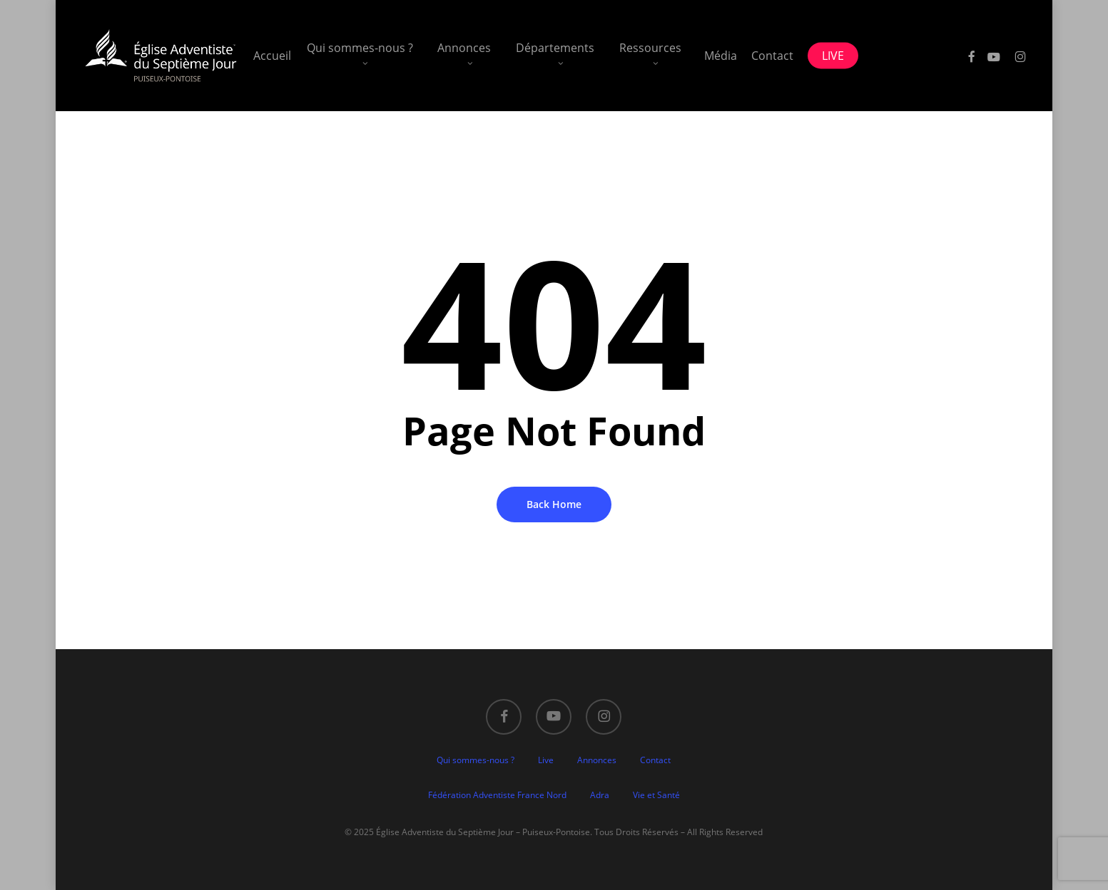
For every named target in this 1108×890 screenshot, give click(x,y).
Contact (655, 760)
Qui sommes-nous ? (475, 760)
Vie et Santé (656, 795)
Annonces (596, 760)
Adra (599, 795)
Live (546, 760)
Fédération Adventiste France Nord (497, 795)
